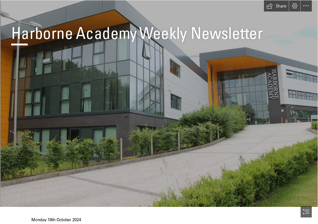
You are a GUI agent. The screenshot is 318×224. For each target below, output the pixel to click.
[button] (276, 6)
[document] (159, 112)
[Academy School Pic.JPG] (159, 103)
